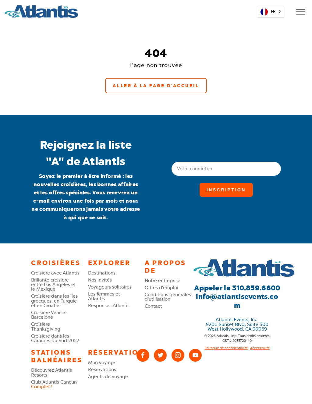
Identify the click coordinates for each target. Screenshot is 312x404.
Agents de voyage (108, 376)
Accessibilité (260, 348)
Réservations (102, 369)
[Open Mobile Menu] (300, 11)
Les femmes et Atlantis (104, 296)
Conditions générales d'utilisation (168, 297)
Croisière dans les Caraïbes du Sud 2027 (55, 338)
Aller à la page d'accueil (156, 85)
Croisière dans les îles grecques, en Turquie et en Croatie (54, 300)
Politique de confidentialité (226, 348)
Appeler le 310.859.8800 (237, 288)
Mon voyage (101, 362)
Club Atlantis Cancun (54, 384)
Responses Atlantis (108, 305)
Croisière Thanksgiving (45, 326)
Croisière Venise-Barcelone (49, 315)
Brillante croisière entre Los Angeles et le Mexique (53, 284)
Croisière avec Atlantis (55, 273)
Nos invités (100, 280)
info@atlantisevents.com (237, 301)
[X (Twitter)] (160, 355)
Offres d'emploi (161, 287)
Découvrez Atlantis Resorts (51, 372)
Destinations (101, 273)
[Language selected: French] (271, 12)
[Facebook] (142, 355)
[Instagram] (178, 355)
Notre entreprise (162, 280)
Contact (153, 306)
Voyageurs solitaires (110, 287)
